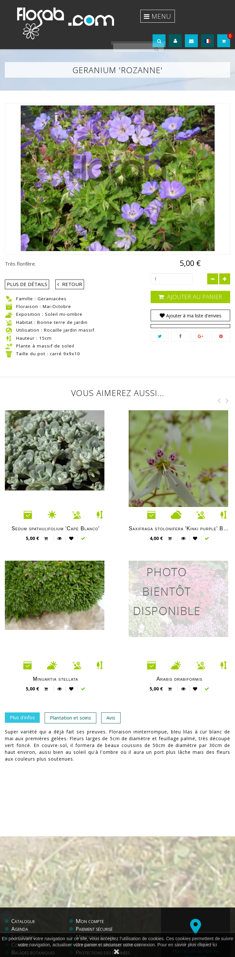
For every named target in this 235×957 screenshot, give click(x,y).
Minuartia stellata (55, 664)
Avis (110, 703)
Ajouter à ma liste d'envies (193, 302)
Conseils (20, 915)
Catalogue (23, 892)
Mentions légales (94, 908)
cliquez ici (207, 944)
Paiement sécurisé (94, 900)
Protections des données (103, 923)
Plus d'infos (22, 703)
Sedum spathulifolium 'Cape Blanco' (56, 514)
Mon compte (90, 892)
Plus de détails (27, 270)
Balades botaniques (33, 923)
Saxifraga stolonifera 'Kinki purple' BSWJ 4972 (179, 514)
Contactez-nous (29, 931)
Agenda (19, 900)
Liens (95, 931)
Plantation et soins (70, 703)
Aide (81, 931)
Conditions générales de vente (108, 915)
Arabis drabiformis (179, 664)
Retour (72, 270)
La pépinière (23, 908)
